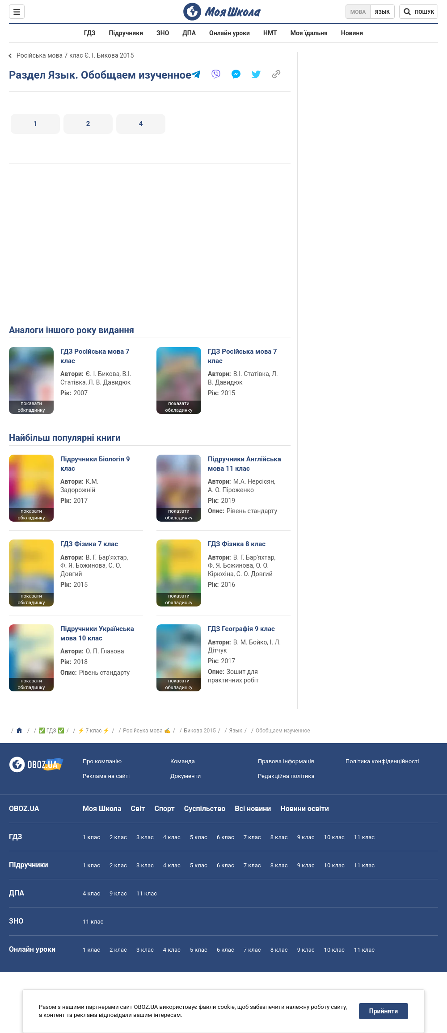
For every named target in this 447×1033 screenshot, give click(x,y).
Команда (182, 761)
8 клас (279, 837)
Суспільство (205, 808)
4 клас (172, 837)
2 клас (118, 837)
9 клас (306, 837)
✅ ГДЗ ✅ (51, 731)
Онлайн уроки (229, 33)
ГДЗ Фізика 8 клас (237, 544)
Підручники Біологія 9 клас (95, 463)
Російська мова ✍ (146, 731)
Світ (138, 808)
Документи (185, 776)
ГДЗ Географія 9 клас (241, 629)
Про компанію (102, 761)
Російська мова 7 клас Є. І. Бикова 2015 (75, 55)
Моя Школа (102, 808)
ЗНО (162, 33)
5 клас (198, 837)
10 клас (334, 837)
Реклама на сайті (106, 776)
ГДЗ (90, 33)
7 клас (252, 837)
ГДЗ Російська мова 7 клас (95, 355)
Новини (352, 33)
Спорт (164, 808)
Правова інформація (286, 761)
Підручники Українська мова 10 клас (97, 633)
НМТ (270, 33)
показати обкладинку (31, 407)
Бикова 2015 (200, 731)
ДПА (189, 33)
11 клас (364, 837)
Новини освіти (304, 808)
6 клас (225, 837)
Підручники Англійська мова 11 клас (244, 463)
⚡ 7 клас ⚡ (94, 731)
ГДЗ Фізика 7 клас (89, 544)
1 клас (91, 837)
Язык (382, 12)
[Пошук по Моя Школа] (419, 11)
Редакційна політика (286, 776)
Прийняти (383, 1011)
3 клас (145, 837)
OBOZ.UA (24, 808)
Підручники (126, 33)
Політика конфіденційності (382, 761)
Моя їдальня (309, 33)
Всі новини (253, 808)
